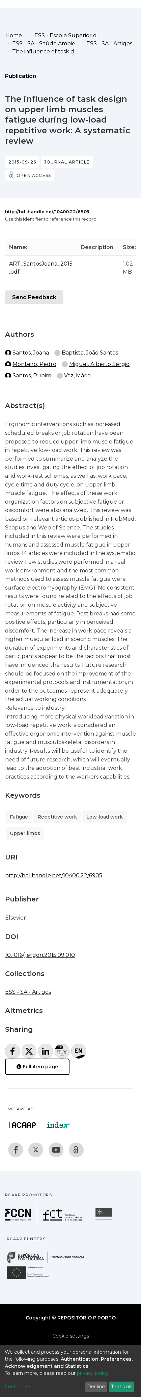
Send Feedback (34, 297)
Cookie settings (70, 1336)
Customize (17, 1387)
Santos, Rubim (31, 375)
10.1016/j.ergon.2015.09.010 (40, 955)
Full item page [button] (37, 1067)
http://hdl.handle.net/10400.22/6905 (47, 211)
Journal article (67, 162)
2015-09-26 (22, 162)
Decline (96, 1387)
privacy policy (92, 1373)
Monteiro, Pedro (34, 364)
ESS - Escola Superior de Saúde (68, 35)
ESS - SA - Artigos (109, 43)
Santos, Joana (30, 353)
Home (13, 35)
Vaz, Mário (77, 375)
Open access (34, 175)
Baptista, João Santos (90, 353)
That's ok (121, 1387)
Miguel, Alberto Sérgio (99, 364)
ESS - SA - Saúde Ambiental (46, 43)
